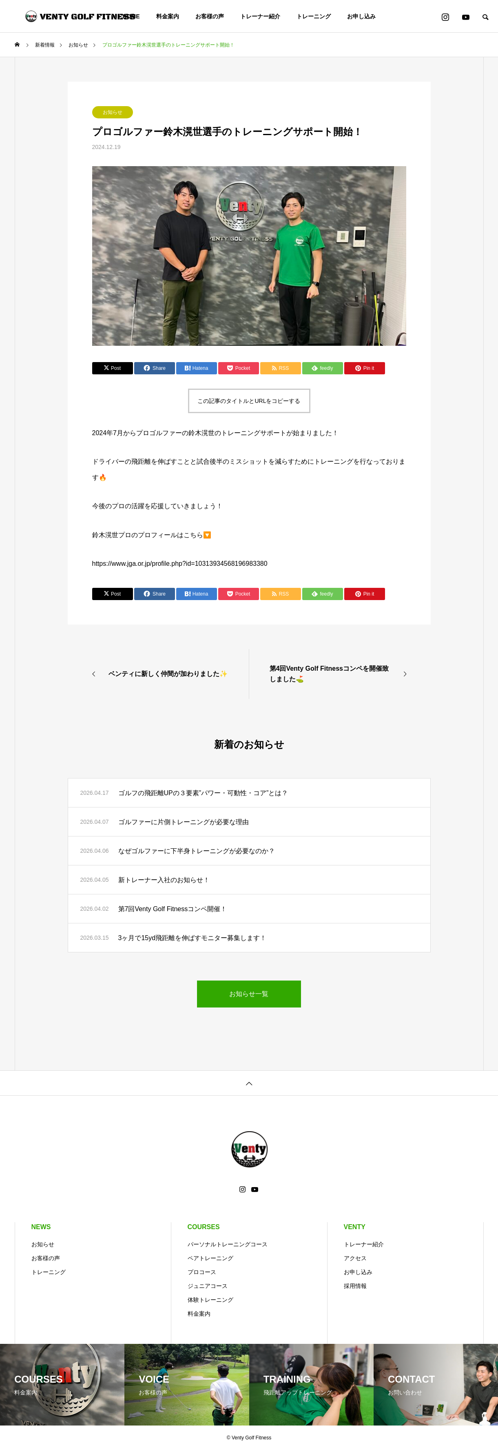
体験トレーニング (210, 1300)
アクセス (355, 1258)
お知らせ (112, 112)
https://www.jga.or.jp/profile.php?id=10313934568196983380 (180, 563)
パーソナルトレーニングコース (228, 1244)
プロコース (202, 1272)
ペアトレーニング (210, 1258)
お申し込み (361, 16)
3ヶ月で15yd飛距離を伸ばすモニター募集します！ (192, 937)
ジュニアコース (208, 1286)
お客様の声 (209, 16)
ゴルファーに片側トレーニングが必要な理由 (183, 821)
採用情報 (355, 1286)
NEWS (41, 1226)
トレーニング (314, 16)
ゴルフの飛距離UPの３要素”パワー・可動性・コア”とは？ (203, 792)
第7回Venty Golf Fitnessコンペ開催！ (172, 908)
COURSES (204, 1226)
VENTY (354, 1226)
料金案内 (167, 16)
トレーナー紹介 (260, 16)
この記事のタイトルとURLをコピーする (248, 401)
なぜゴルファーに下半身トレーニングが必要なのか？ (196, 850)
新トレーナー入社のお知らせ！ (164, 879)
